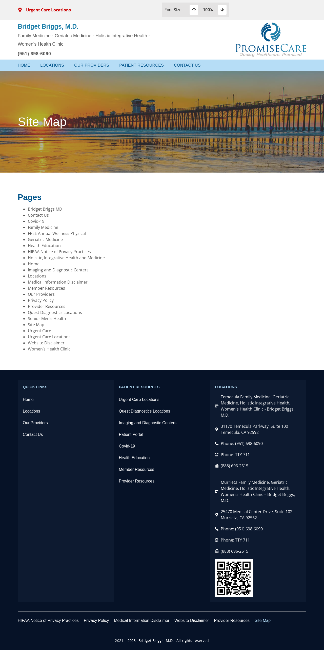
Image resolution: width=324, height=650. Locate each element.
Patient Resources (141, 65)
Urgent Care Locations (49, 337)
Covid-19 (36, 221)
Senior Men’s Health (47, 318)
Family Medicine (43, 227)
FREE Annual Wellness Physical (57, 233)
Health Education (44, 245)
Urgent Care (39, 330)
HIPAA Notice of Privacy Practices (59, 251)
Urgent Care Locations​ (139, 399)
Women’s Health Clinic (49, 349)
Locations (52, 65)
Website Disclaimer (46, 343)
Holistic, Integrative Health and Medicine (66, 258)
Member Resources (46, 288)
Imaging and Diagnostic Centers (58, 270)
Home (24, 65)
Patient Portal (131, 434)
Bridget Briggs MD (45, 209)
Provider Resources (46, 306)
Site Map (36, 324)
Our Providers (91, 65)
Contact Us (187, 65)
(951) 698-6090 (34, 53)
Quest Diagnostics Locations (55, 312)
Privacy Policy (41, 300)
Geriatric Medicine (45, 239)
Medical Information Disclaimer (58, 282)
